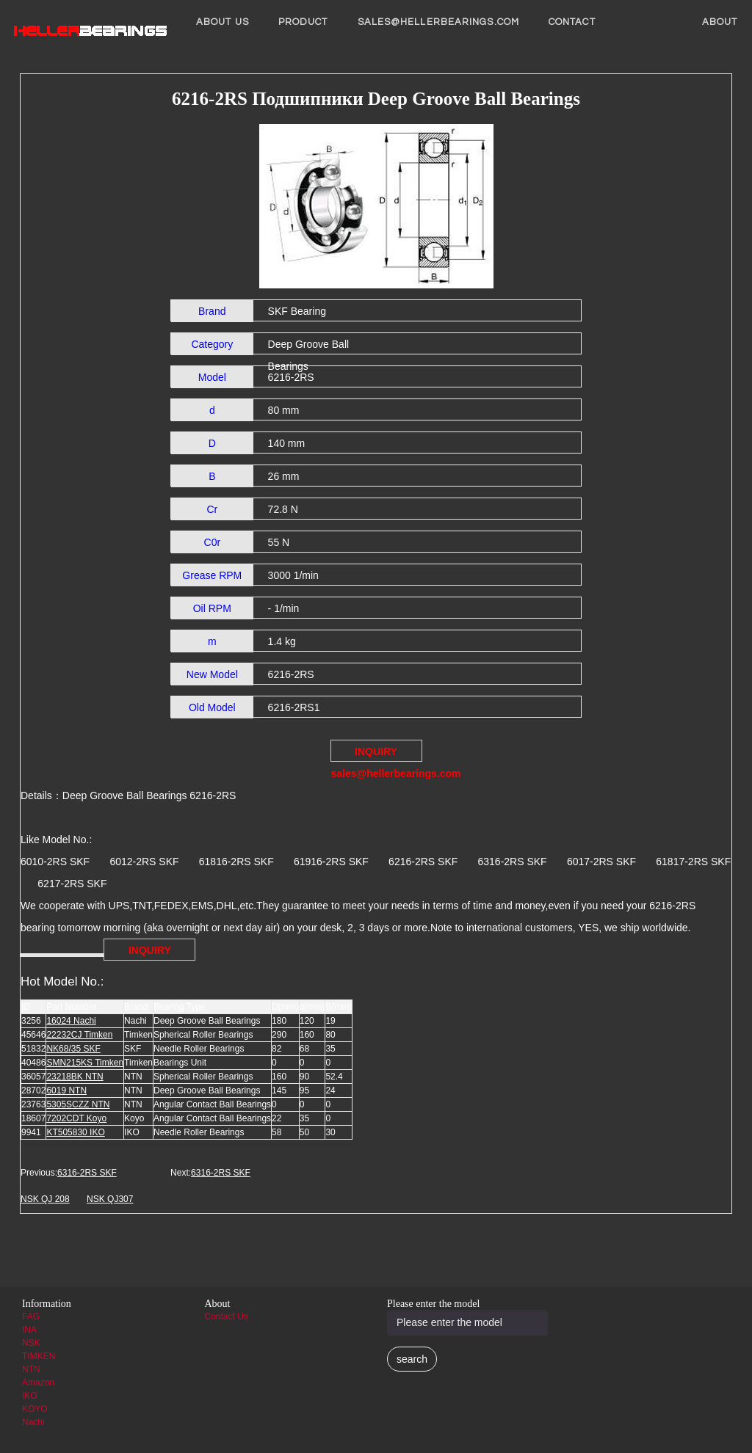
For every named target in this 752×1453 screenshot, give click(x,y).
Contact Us (226, 1316)
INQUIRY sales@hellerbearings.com (376, 754)
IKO (29, 1396)
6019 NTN (66, 1090)
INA (29, 1330)
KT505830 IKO (75, 1132)
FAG (31, 1316)
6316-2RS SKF (87, 1173)
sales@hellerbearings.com (438, 22)
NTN (31, 1369)
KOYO (35, 1409)
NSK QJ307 (110, 1199)
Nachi (33, 1422)
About (720, 22)
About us (222, 22)
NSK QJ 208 (45, 1199)
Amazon (38, 1382)
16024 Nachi (70, 1021)
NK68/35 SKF (73, 1049)
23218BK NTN (74, 1076)
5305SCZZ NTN (77, 1104)
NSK (31, 1343)
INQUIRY (150, 950)
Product (303, 22)
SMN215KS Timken (84, 1062)
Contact (572, 22)
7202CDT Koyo (76, 1118)
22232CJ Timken (79, 1035)
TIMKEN (38, 1356)
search (412, 1359)
